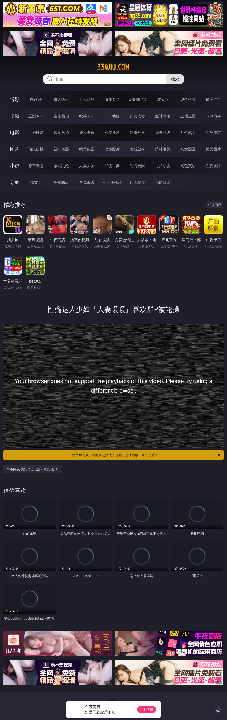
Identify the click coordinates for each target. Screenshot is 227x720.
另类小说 (162, 165)
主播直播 (188, 116)
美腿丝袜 (137, 149)
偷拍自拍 (61, 132)
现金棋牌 (188, 99)
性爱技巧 (213, 165)
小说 (14, 165)
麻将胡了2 (137, 99)
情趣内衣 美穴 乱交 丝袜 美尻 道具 (32, 469)
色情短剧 (162, 182)
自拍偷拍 (61, 116)
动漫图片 (112, 149)
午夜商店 (61, 182)
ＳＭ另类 (213, 116)
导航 (14, 182)
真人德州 (61, 99)
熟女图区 (188, 149)
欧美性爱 (112, 132)
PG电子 (36, 99)
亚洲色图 (61, 149)
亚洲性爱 (36, 132)
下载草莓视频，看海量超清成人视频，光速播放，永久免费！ (145, 455)
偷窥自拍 (36, 149)
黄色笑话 (188, 165)
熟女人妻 (137, 116)
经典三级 (162, 132)
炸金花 (162, 99)
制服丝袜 (137, 132)
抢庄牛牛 (213, 99)
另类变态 (213, 132)
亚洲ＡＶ (36, 116)
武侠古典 (112, 165)
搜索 (175, 79)
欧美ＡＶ (86, 116)
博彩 (14, 99)
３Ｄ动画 (112, 116)
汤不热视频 (112, 182)
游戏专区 (112, 99)
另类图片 (213, 149)
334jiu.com (113, 67)
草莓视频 (86, 182)
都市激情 (36, 165)
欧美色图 (86, 149)
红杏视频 (137, 182)
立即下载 (146, 709)
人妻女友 (86, 165)
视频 (14, 116)
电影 (14, 132)
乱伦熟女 (188, 132)
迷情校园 (137, 165)
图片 (14, 149)
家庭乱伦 (61, 165)
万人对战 (86, 99)
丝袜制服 (162, 116)
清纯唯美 (162, 149)
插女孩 (36, 182)
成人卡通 (86, 132)
